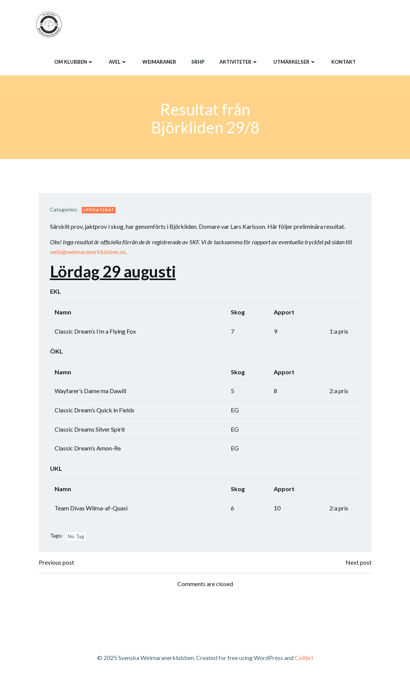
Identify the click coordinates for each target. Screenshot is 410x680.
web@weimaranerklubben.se (87, 251)
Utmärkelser (294, 62)
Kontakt (343, 62)
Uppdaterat (98, 209)
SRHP (197, 62)
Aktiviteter (238, 62)
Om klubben (74, 62)
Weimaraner (159, 62)
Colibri (304, 657)
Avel (118, 62)
